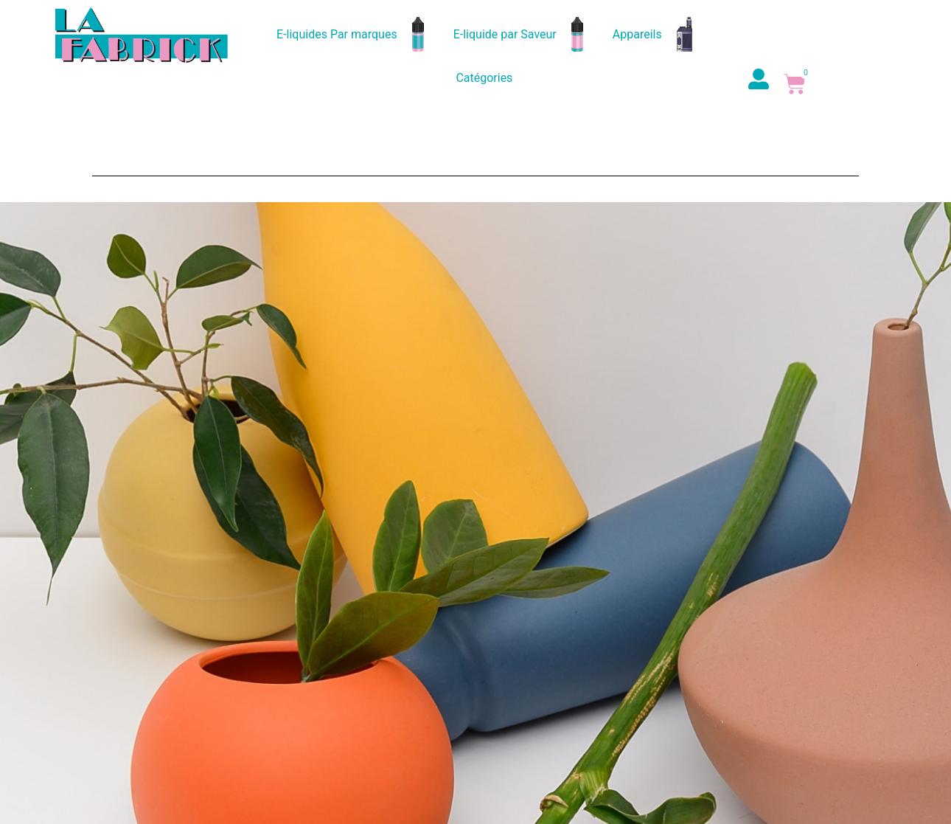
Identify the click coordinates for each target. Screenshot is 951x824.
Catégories (484, 78)
